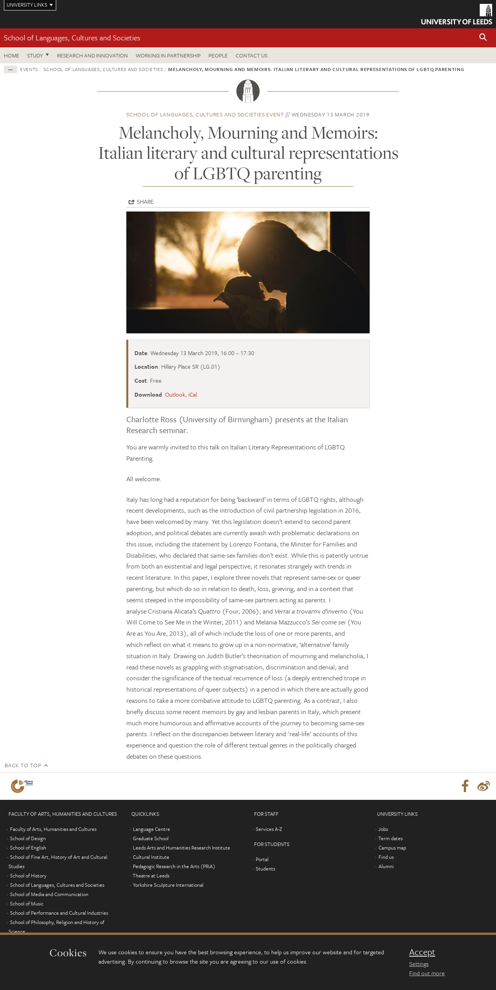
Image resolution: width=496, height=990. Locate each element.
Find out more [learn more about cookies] (427, 973)
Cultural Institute (151, 857)
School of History (28, 875)
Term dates (390, 838)
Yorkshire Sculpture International (168, 885)
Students (265, 868)
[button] (483, 38)
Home (11, 55)
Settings (419, 963)
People (218, 55)
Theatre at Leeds (151, 875)
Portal (262, 859)
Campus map (392, 847)
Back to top (23, 765)
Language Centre (151, 829)
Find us (386, 857)
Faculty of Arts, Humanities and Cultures (53, 829)
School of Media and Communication (49, 894)
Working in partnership (168, 55)
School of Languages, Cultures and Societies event (205, 114)
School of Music (26, 903)
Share (145, 201)
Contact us (251, 55)
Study (35, 55)
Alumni (386, 866)
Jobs (383, 829)
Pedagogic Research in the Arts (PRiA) (174, 866)
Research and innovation (92, 55)
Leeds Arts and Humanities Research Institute (181, 847)
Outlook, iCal (181, 394)
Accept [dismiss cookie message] (422, 952)
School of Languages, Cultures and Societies (72, 37)
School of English (28, 847)
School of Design (28, 838)
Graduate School (151, 838)
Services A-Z (269, 829)
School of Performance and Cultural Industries (59, 913)
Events (29, 69)
